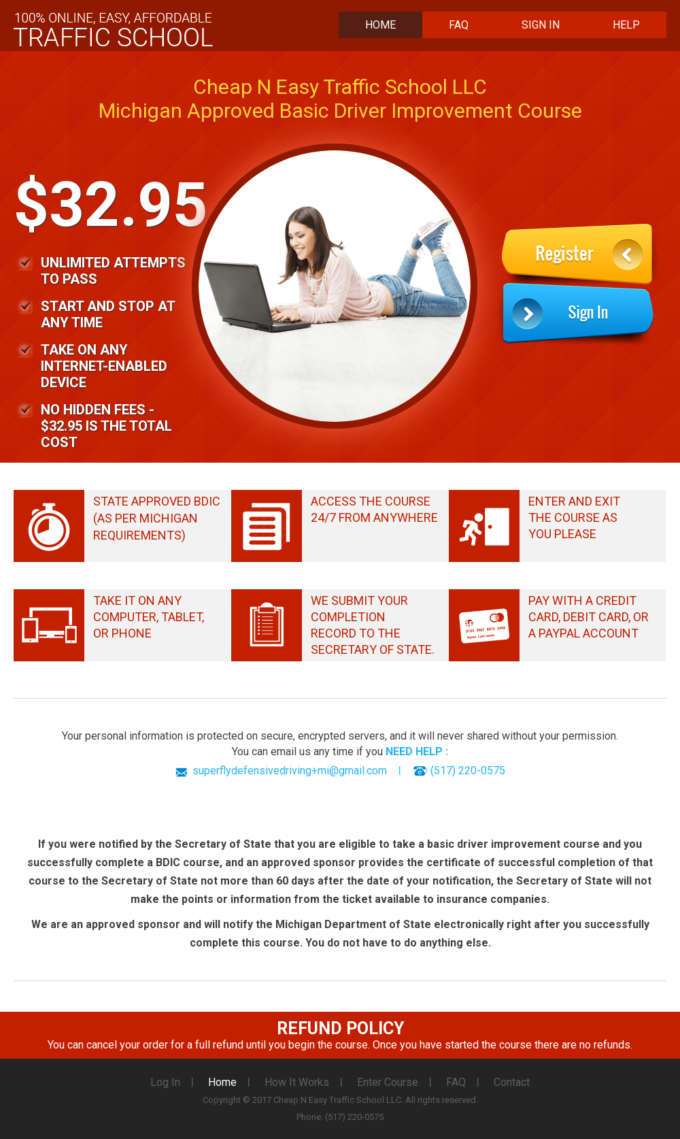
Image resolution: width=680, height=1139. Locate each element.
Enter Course (387, 1082)
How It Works (297, 1082)
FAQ (459, 24)
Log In (165, 1082)
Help (626, 24)
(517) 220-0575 (467, 770)
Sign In (541, 24)
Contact (512, 1082)
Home (380, 24)
